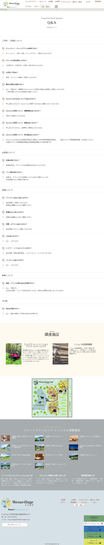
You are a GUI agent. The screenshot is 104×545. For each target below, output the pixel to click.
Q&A (36, 6)
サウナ (88, 2)
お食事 (57, 1)
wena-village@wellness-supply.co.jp (19, 519)
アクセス (28, 6)
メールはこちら (94, 524)
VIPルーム (42, 1)
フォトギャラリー (31, 1)
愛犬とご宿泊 (77, 2)
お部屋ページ (15, 205)
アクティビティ (66, 2)
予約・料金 (45, 6)
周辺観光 (98, 1)
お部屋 (50, 1)
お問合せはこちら (15, 524)
